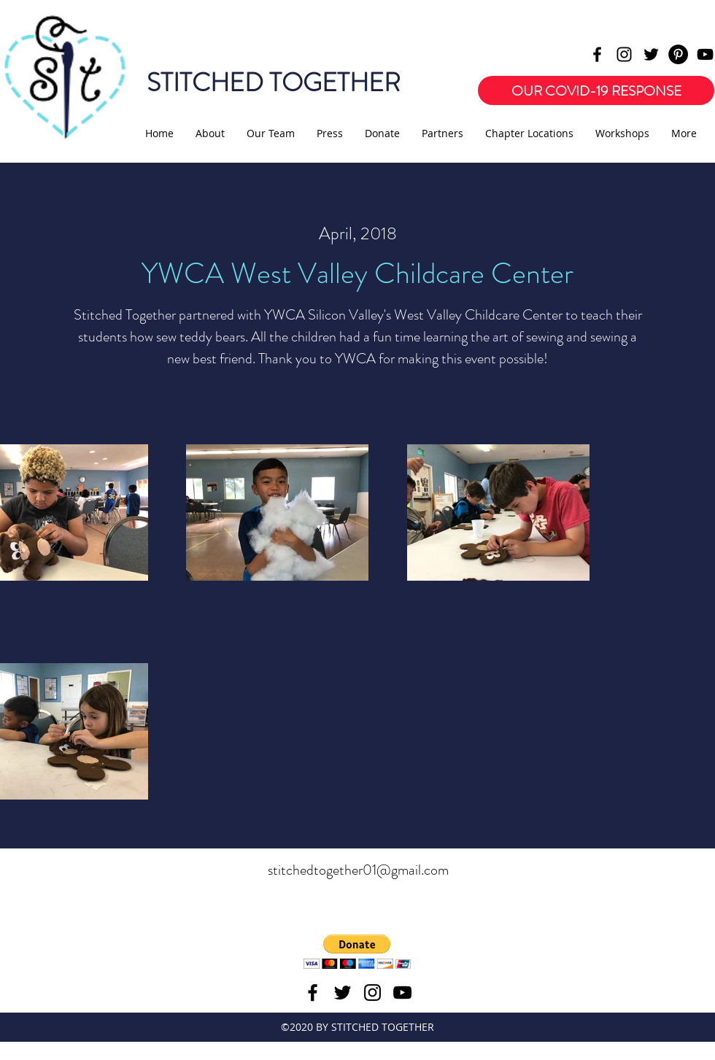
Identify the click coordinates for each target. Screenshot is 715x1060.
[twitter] (651, 54)
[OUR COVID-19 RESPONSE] (596, 90)
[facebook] (597, 54)
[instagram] (624, 54)
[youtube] (705, 54)
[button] (357, 952)
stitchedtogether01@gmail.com (358, 870)
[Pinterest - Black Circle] (678, 54)
